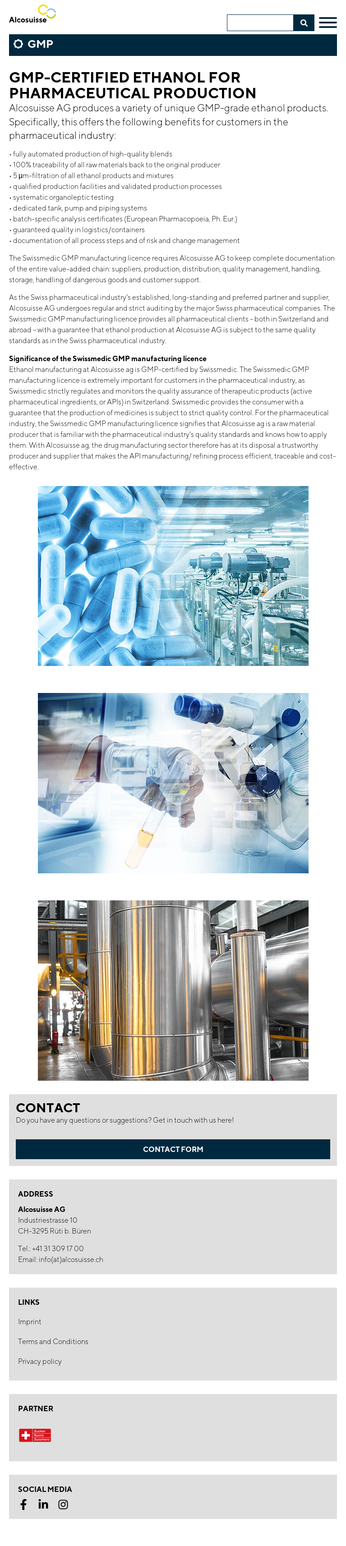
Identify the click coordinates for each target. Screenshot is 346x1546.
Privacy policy (40, 1361)
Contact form (173, 1149)
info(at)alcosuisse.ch (71, 1259)
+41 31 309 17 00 (58, 1248)
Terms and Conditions (53, 1341)
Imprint (30, 1321)
